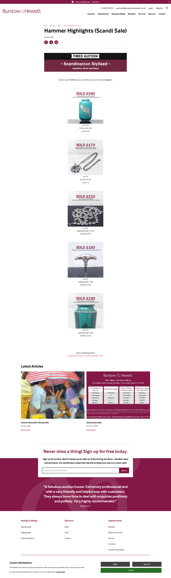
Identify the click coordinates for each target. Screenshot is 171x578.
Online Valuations (28, 538)
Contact (162, 14)
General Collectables (116, 549)
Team (67, 532)
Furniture (111, 544)
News (59, 26)
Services (141, 14)
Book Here (95, 2)
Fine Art (111, 538)
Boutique (131, 14)
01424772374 (107, 8)
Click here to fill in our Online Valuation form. (86, 356)
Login (150, 8)
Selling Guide (26, 532)
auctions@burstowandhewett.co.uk (130, 8)
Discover (152, 14)
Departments (103, 14)
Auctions (91, 14)
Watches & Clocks (115, 532)
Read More (86, 506)
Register (159, 8)
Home (45, 26)
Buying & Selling (118, 14)
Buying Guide (26, 527)
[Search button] (167, 8)
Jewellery (111, 527)
